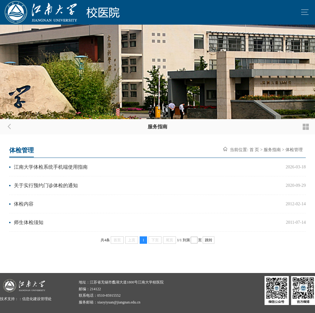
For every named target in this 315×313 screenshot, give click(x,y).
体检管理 (294, 149)
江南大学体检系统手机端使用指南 (51, 167)
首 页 (254, 149)
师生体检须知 (28, 222)
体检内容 (24, 204)
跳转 (208, 240)
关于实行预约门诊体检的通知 (46, 185)
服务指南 (272, 149)
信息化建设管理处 (37, 299)
